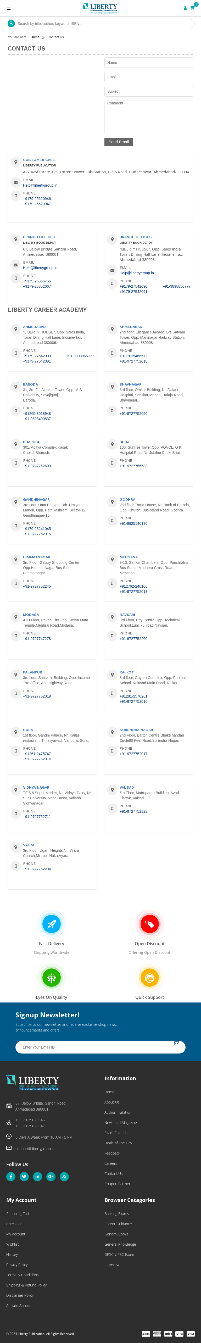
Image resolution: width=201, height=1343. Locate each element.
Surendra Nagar (136, 730)
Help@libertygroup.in (40, 185)
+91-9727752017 (133, 754)
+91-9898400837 (37, 419)
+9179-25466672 (133, 356)
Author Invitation (117, 1112)
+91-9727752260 (133, 639)
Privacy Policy (16, 1264)
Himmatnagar (36, 557)
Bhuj (124, 442)
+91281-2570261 (133, 696)
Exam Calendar (116, 1132)
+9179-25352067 (37, 286)
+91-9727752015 (37, 534)
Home (109, 1091)
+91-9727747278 (37, 639)
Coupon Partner (117, 1183)
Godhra (127, 499)
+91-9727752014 (37, 759)
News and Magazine (120, 1122)
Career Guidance (118, 1223)
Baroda (30, 384)
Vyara (28, 845)
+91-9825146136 (133, 523)
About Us (112, 1102)
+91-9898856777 (177, 286)
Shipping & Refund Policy (26, 1285)
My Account (15, 1233)
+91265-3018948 (37, 413)
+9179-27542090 (133, 286)
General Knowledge (120, 1244)
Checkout (14, 1223)
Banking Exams (116, 1213)
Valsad (127, 787)
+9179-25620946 (37, 199)
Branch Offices (39, 237)
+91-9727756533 (133, 466)
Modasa (31, 614)
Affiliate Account (19, 1305)
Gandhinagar (36, 499)
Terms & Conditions (22, 1274)
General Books (116, 1233)
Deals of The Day (118, 1142)
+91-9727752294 (37, 869)
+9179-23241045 (37, 529)
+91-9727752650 (133, 413)
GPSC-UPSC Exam (119, 1254)
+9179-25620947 (37, 204)
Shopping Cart (17, 1213)
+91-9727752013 (133, 591)
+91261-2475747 (37, 754)
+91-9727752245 (37, 586)
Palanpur (32, 672)
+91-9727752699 (37, 466)
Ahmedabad (34, 327)
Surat (29, 730)
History (12, 1254)
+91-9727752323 (133, 811)
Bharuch (32, 442)
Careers (110, 1163)
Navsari (127, 614)
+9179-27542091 (133, 291)
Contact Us (113, 1173)
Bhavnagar (131, 384)
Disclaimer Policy (20, 1295)
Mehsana (129, 557)
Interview (111, 1264)
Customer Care (39, 160)
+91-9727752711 (37, 817)
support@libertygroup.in (34, 1148)
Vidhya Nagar (36, 787)
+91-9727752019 (37, 696)
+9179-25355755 (37, 281)
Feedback (112, 1153)
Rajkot (127, 672)
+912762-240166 (133, 586)
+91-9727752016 (133, 701)
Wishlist (12, 1244)
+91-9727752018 (133, 361)
